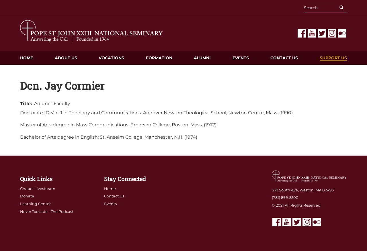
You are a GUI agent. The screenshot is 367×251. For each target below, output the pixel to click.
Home (26, 57)
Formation (159, 57)
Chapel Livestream (37, 188)
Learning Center (35, 203)
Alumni (202, 57)
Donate (27, 196)
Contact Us (284, 57)
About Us (66, 57)
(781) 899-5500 (285, 197)
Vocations (111, 57)
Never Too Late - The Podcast (46, 211)
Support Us (333, 57)
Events (241, 57)
